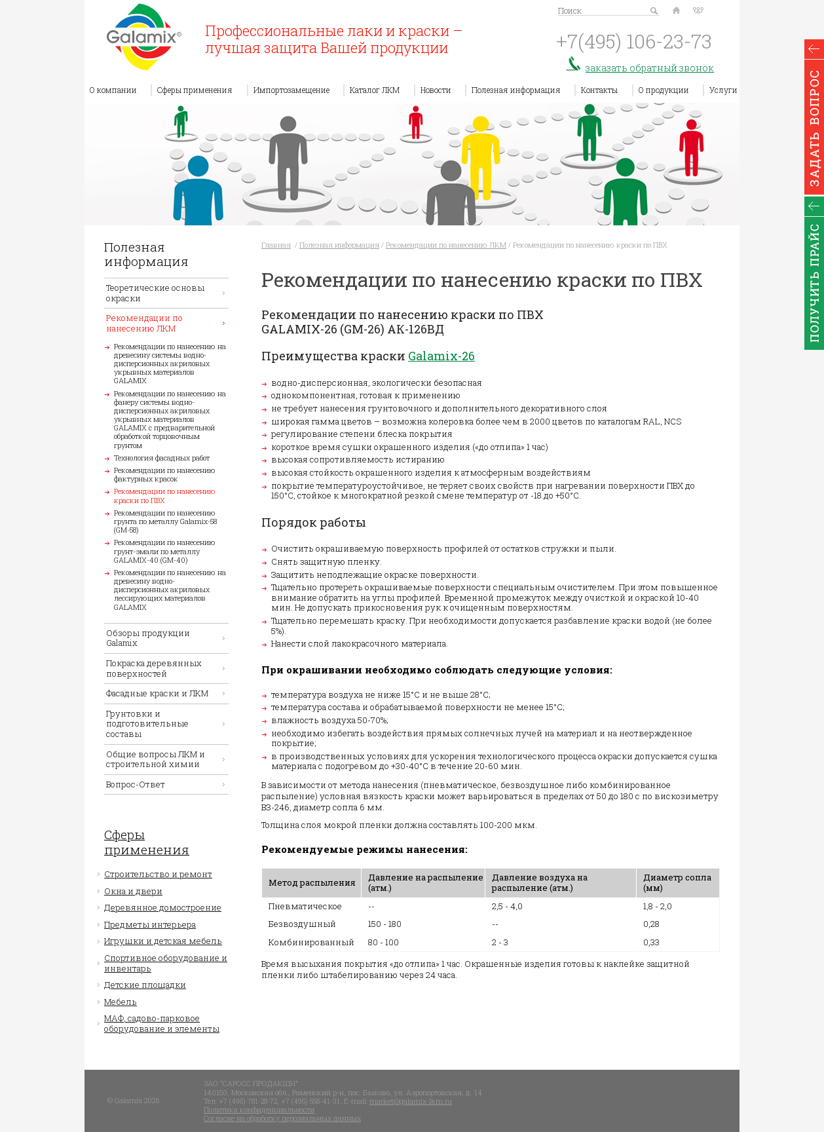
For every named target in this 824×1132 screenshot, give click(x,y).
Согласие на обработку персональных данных (282, 1118)
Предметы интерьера (150, 924)
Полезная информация (516, 90)
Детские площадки (145, 984)
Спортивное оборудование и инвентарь (165, 963)
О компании (113, 90)
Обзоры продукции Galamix (148, 638)
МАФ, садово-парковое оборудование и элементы (161, 1023)
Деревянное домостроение (162, 907)
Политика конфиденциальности (259, 1109)
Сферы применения (195, 90)
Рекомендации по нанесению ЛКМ (144, 323)
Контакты (599, 90)
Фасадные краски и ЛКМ (157, 693)
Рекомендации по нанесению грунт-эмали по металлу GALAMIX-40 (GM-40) (164, 550)
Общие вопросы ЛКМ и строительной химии (155, 759)
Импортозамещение (291, 90)
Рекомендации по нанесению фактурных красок (164, 474)
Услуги (723, 90)
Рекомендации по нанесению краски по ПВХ (164, 495)
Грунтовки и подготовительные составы (147, 724)
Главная (276, 245)
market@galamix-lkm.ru (410, 1101)
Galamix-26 (441, 356)
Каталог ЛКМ (375, 90)
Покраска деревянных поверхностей (154, 668)
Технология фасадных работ (162, 457)
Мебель (120, 1002)
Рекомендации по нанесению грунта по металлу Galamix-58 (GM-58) (165, 521)
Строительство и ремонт (158, 874)
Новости (436, 90)
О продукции (664, 90)
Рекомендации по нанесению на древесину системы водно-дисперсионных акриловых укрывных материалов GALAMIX (170, 363)
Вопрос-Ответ (135, 784)
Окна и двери (133, 891)
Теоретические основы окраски (155, 293)
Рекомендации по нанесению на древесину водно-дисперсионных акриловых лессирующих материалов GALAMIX (170, 589)
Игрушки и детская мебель (163, 941)
